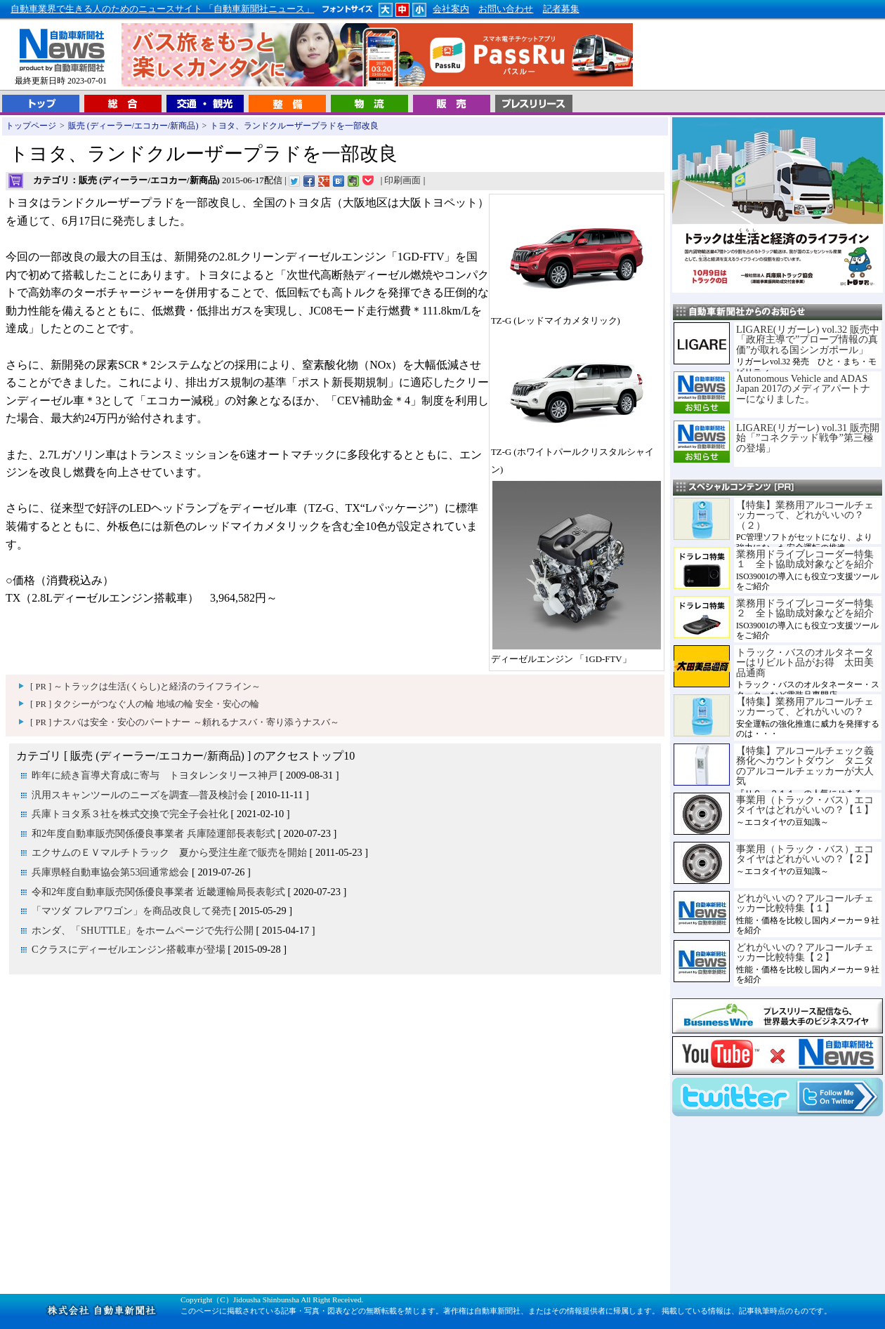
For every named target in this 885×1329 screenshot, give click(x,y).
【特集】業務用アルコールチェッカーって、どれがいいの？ (805, 706)
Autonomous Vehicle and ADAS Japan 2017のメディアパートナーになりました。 (803, 388)
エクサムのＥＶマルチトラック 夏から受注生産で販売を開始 (169, 852)
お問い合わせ (505, 9)
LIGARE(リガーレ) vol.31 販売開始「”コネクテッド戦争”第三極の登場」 (807, 438)
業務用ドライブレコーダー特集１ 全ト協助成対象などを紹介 (805, 558)
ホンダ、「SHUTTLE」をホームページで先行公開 (143, 930)
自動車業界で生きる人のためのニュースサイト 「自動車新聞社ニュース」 (162, 9)
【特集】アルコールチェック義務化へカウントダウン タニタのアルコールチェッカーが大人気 (805, 765)
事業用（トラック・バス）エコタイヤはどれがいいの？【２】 (805, 853)
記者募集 (561, 9)
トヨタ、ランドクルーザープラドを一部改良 (294, 126)
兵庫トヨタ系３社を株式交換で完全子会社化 (130, 813)
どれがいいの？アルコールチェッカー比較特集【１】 (805, 902)
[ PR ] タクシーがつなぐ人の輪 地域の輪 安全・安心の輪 (144, 704)
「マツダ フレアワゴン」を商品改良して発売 (131, 910)
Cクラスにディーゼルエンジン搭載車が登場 (128, 949)
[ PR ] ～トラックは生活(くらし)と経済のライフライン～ (145, 687)
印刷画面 (402, 180)
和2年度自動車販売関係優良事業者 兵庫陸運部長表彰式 (153, 833)
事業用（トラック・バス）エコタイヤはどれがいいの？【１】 (805, 804)
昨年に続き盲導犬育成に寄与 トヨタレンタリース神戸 (154, 775)
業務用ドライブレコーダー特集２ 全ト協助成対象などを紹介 (805, 608)
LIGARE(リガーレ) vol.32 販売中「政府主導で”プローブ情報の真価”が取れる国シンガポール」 (807, 339)
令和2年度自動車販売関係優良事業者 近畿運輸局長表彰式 (158, 891)
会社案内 (451, 9)
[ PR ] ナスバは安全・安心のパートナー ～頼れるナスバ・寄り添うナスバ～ (184, 722)
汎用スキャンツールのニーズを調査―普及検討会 (140, 794)
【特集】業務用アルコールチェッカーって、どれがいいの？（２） (805, 515)
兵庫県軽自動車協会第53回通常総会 (110, 872)
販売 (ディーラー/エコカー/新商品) (133, 126)
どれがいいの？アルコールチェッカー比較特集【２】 (805, 952)
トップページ (31, 126)
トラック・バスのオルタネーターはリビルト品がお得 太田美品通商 (805, 662)
